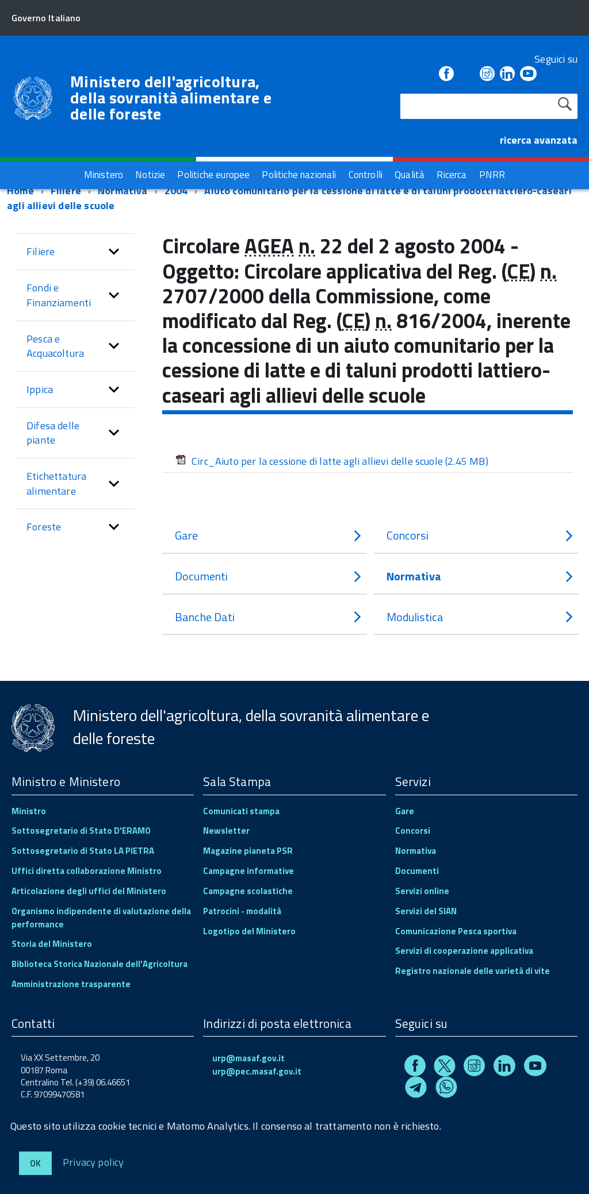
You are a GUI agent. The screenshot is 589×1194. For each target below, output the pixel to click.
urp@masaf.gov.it (248, 1058)
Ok (35, 1163)
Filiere (66, 190)
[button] (114, 251)
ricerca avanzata (538, 140)
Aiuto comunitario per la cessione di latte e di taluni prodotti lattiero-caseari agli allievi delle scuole (289, 198)
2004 (176, 190)
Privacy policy (93, 1161)
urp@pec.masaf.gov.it (256, 1071)
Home (20, 190)
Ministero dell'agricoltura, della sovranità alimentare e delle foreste (170, 98)
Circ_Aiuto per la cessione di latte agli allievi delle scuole (331, 461)
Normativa (123, 190)
